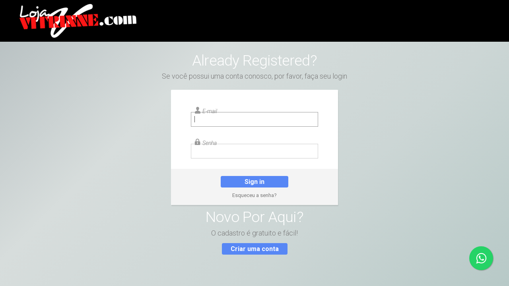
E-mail (209, 111)
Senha (209, 143)
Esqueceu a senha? (254, 195)
